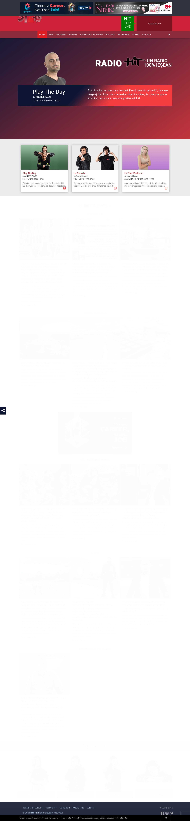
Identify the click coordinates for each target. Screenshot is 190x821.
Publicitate (78, 807)
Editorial (110, 34)
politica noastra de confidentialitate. (113, 818)
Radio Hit (34, 812)
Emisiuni (73, 34)
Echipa (135, 34)
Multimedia (123, 34)
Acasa (42, 34)
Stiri (51, 34)
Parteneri (64, 807)
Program (61, 34)
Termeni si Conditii (33, 807)
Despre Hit (51, 807)
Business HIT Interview (91, 34)
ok (166, 818)
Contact (146, 34)
